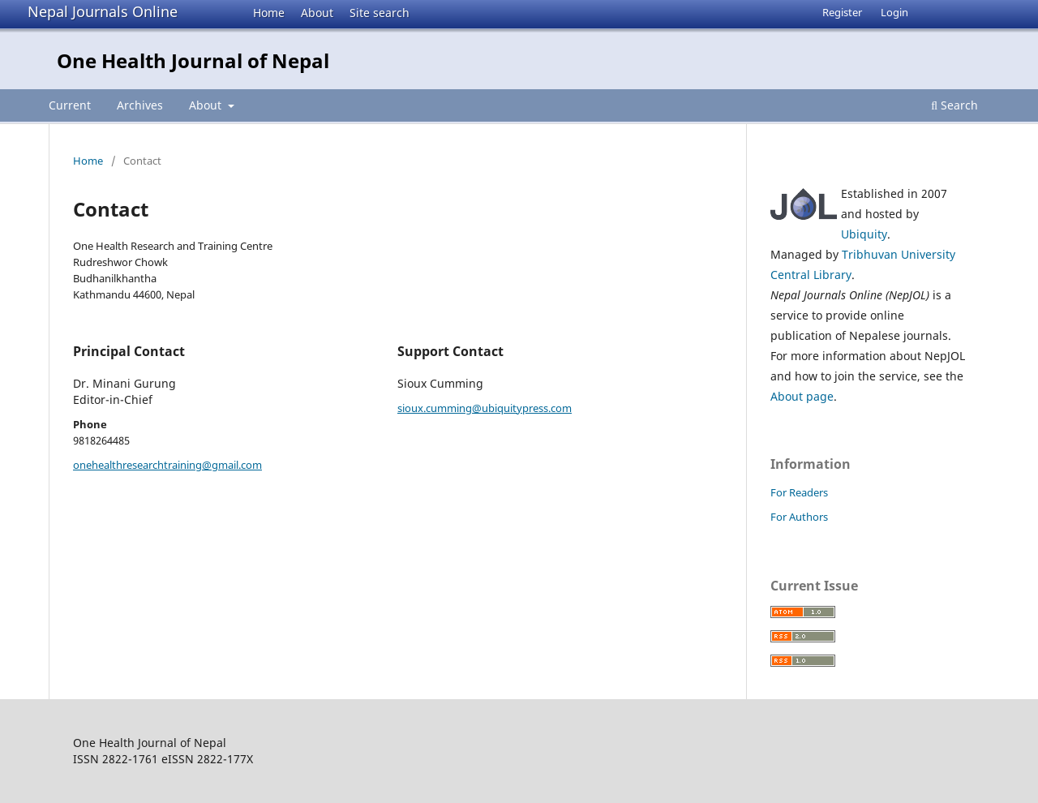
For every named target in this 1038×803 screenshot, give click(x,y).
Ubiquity (864, 234)
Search (954, 105)
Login (894, 12)
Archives (140, 105)
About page (802, 396)
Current (70, 105)
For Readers (799, 492)
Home (269, 12)
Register (842, 12)
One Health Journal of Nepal (193, 60)
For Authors (799, 516)
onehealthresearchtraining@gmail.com (167, 464)
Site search (380, 12)
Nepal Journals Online (103, 11)
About (317, 12)
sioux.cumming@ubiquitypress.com (484, 408)
